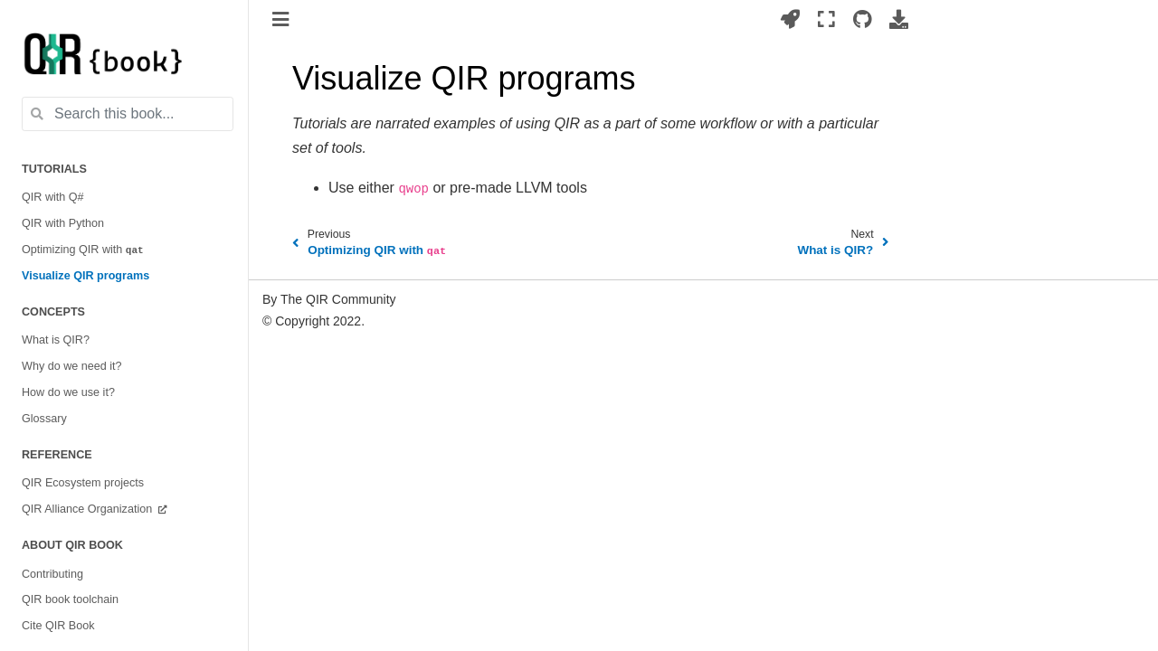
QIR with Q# (53, 197)
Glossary (44, 418)
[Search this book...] (127, 114)
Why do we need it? (72, 366)
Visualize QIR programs (85, 275)
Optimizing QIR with (83, 249)
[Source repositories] (862, 19)
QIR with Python (63, 223)
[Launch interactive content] (790, 19)
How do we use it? (68, 392)
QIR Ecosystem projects (83, 482)
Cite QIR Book (58, 625)
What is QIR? (56, 340)
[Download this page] (899, 19)
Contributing (52, 574)
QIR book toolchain (70, 599)
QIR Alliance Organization (89, 509)
